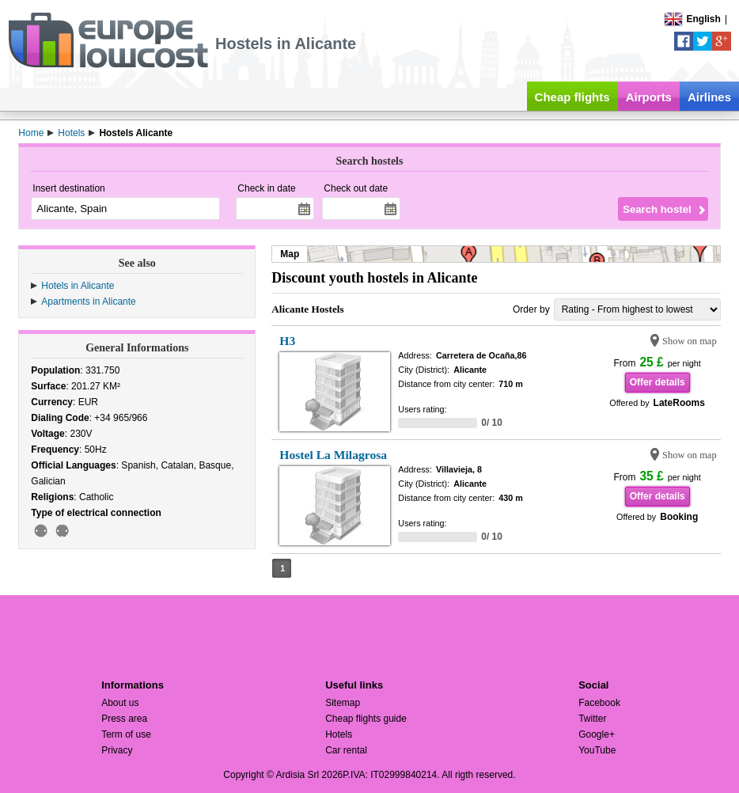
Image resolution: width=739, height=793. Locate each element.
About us (119, 702)
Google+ (596, 734)
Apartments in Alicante (88, 301)
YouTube (597, 750)
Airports (649, 97)
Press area (124, 718)
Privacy (116, 750)
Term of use (126, 734)
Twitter (592, 718)
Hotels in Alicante (77, 285)
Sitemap (342, 702)
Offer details (657, 382)
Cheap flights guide (366, 718)
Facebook (599, 702)
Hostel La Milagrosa (333, 454)
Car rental (346, 750)
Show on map (689, 341)
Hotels (338, 734)
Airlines (709, 97)
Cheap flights (572, 97)
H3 (287, 340)
